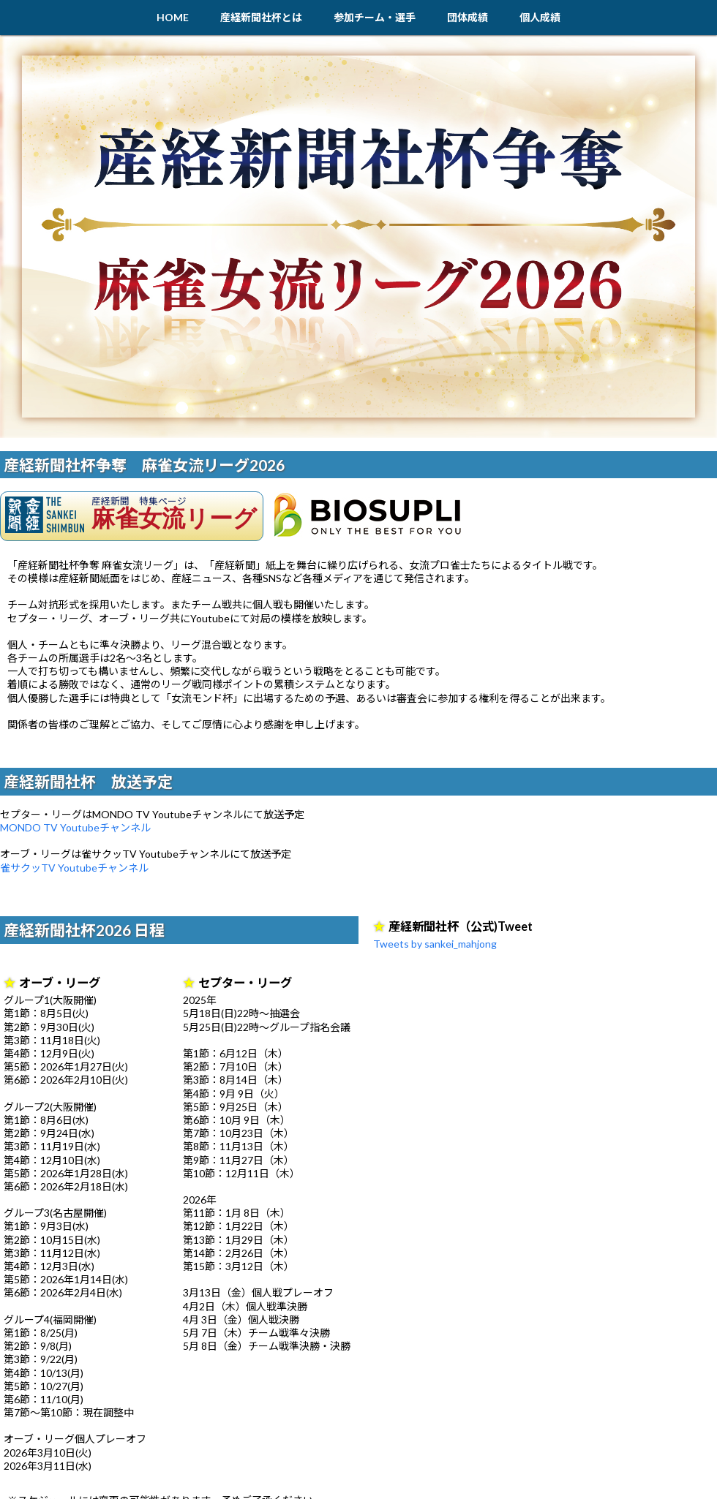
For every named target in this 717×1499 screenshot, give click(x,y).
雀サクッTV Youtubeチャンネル (74, 867)
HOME (173, 17)
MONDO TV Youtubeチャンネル (75, 827)
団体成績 (467, 17)
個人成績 (539, 17)
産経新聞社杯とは (261, 17)
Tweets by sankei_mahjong (435, 943)
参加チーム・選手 (375, 17)
